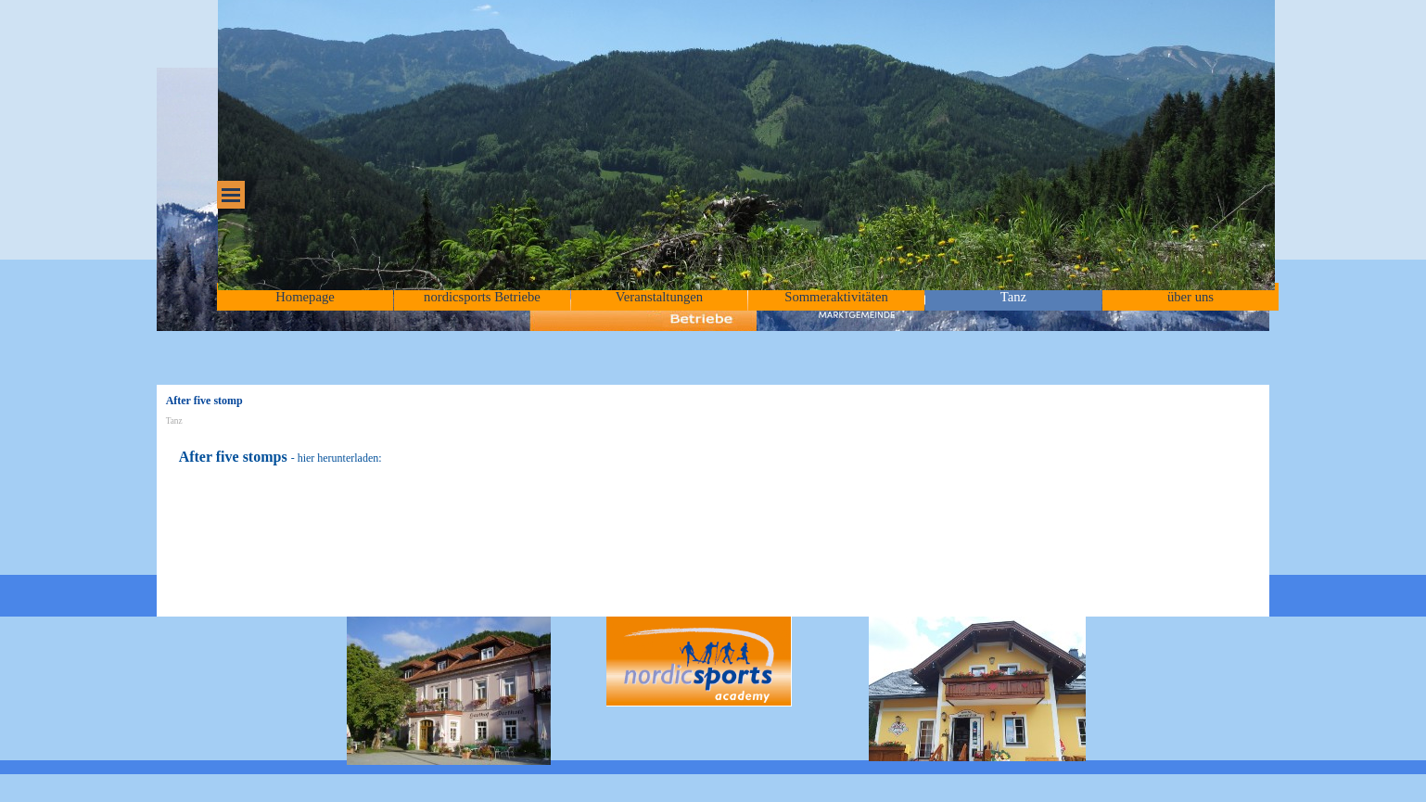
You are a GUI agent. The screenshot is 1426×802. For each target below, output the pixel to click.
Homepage (304, 296)
